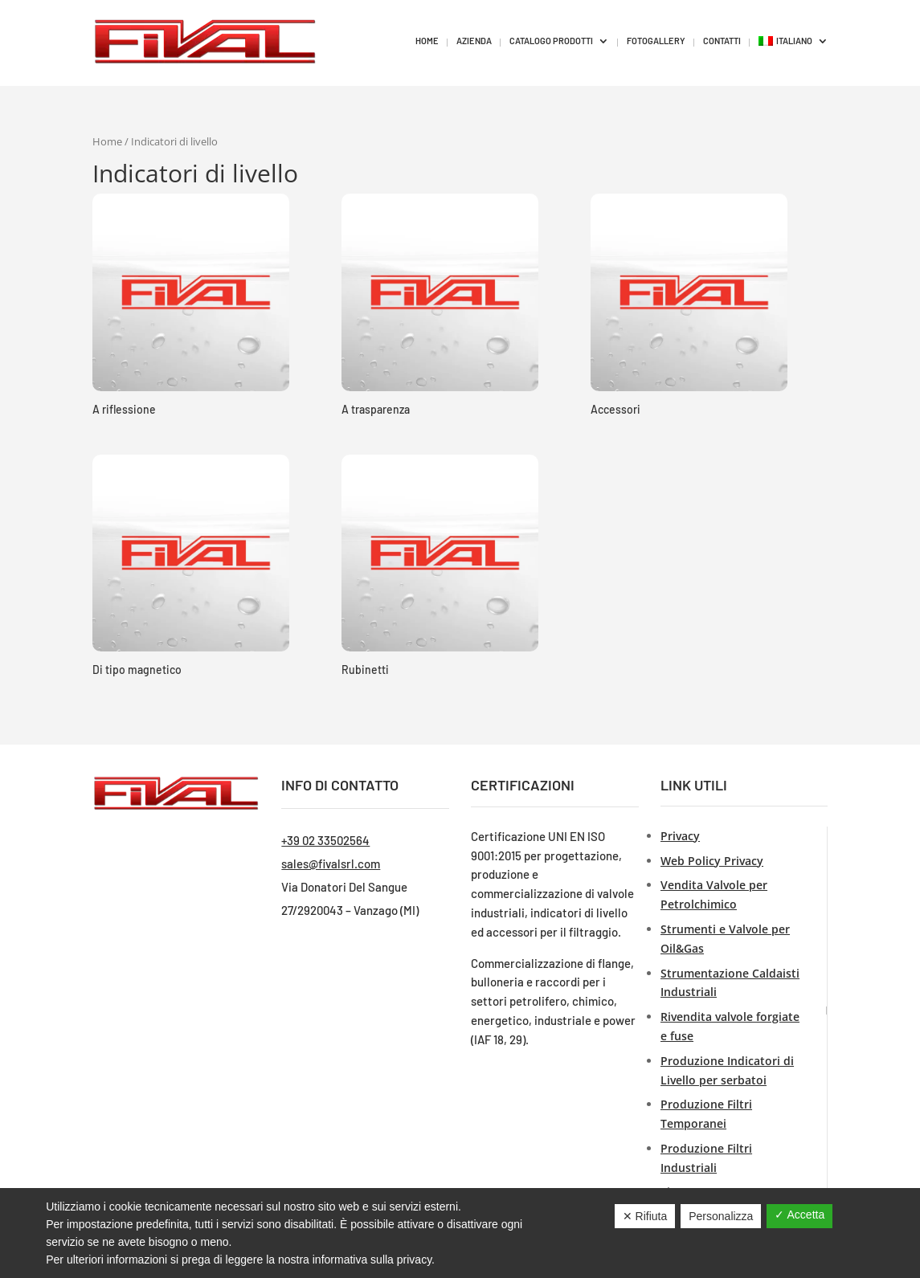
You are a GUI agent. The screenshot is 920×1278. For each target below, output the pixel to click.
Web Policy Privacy (711, 860)
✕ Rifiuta (645, 1216)
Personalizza (721, 1216)
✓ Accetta (799, 1214)
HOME (427, 40)
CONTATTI (722, 40)
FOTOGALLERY (656, 40)
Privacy (680, 835)
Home (107, 141)
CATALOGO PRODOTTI (551, 40)
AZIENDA (474, 40)
